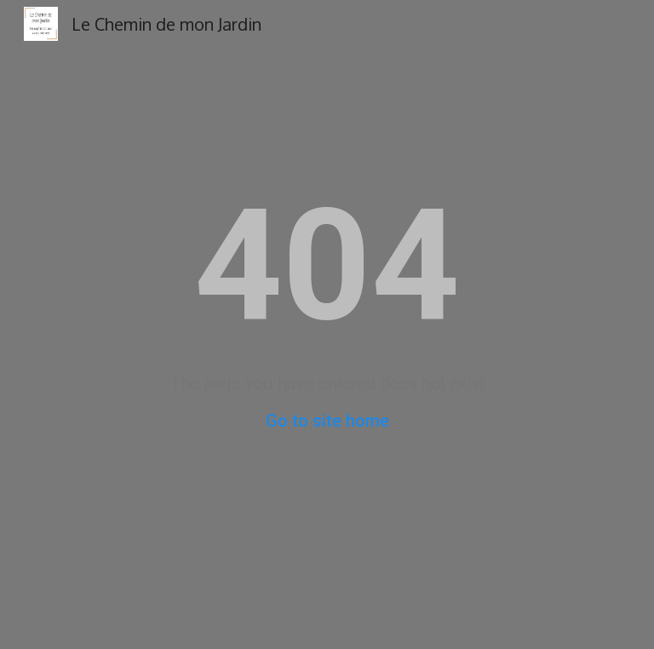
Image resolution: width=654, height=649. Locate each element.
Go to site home (327, 421)
